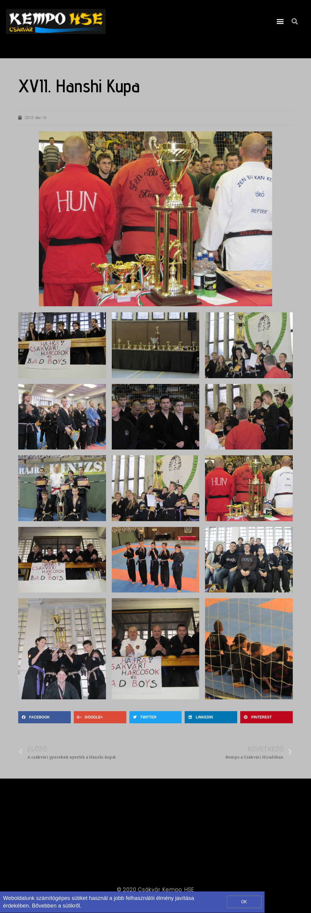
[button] (280, 21)
